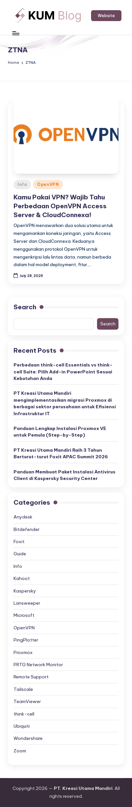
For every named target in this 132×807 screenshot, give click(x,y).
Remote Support (31, 677)
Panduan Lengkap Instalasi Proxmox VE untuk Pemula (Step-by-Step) (60, 431)
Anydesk (23, 517)
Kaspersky (25, 591)
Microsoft (24, 615)
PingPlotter (26, 640)
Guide (20, 554)
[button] (106, 15)
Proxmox (23, 652)
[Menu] (15, 33)
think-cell (24, 714)
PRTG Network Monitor (38, 665)
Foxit (19, 541)
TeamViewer (27, 701)
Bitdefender (27, 529)
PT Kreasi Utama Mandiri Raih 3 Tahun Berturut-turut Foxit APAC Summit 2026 (61, 453)
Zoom (20, 751)
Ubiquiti (22, 726)
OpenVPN (48, 184)
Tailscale (23, 689)
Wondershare (28, 738)
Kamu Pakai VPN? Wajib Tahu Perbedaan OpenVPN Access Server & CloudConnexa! (60, 206)
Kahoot (22, 578)
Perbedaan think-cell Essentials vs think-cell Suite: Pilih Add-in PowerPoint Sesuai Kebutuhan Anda (63, 371)
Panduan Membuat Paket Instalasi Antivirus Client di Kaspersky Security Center (65, 475)
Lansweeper (27, 603)
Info (22, 184)
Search (25, 307)
